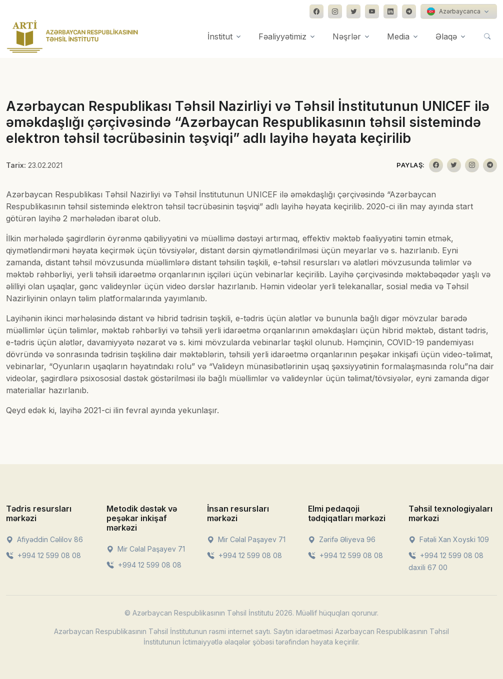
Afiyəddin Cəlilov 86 (44, 539)
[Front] (72, 36)
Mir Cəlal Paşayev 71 (145, 549)
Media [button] (398, 36)
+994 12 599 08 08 (43, 555)
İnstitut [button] (220, 36)
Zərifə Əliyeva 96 (342, 539)
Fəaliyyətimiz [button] (282, 36)
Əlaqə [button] (446, 36)
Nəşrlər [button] (346, 36)
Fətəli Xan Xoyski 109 (448, 539)
